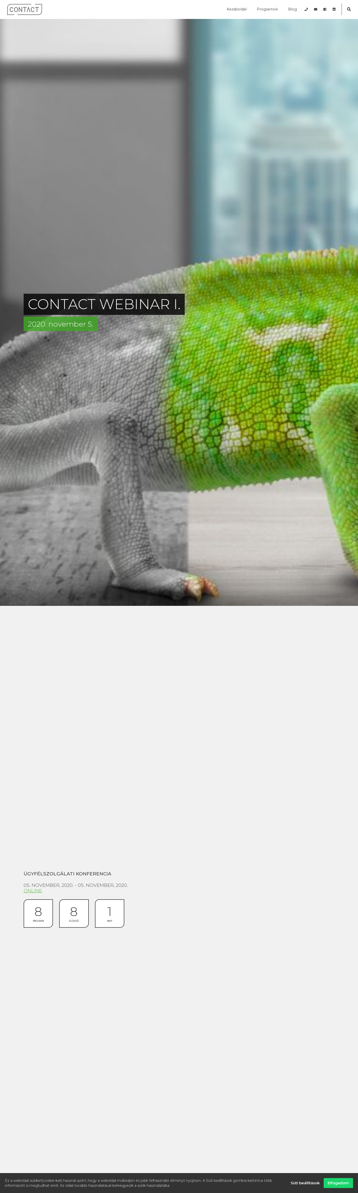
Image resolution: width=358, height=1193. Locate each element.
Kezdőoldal (237, 9)
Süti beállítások (305, 1183)
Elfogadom (338, 1183)
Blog (292, 9)
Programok (267, 9)
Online (33, 891)
